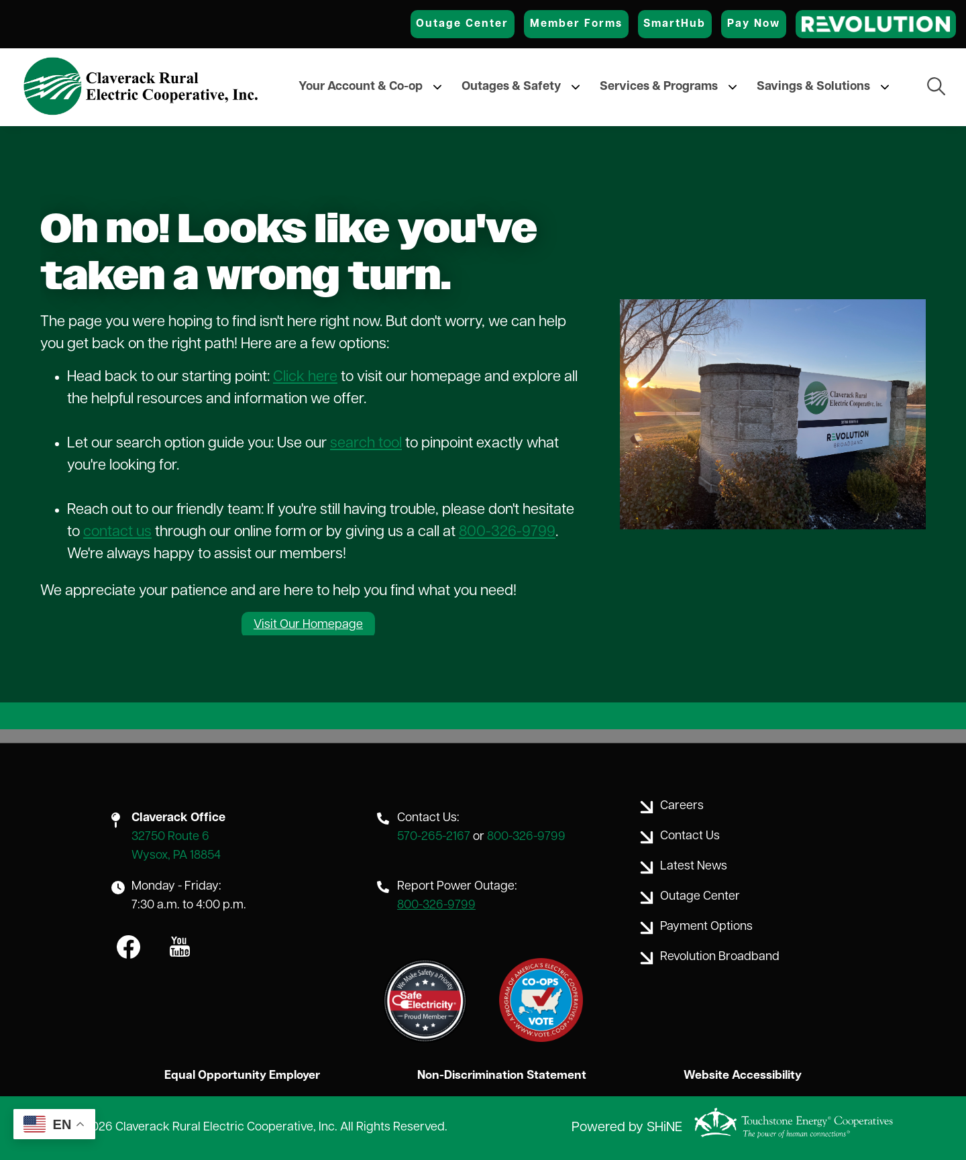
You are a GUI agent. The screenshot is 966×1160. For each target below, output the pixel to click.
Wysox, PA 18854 (176, 855)
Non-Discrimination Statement (501, 1075)
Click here (305, 377)
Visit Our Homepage (308, 625)
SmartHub (674, 24)
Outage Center (462, 24)
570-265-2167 (433, 837)
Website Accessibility (743, 1075)
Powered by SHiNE (627, 1128)
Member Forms (576, 24)
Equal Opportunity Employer (241, 1075)
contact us (117, 532)
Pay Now (753, 24)
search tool (366, 444)
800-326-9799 (507, 532)
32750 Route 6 (170, 837)
